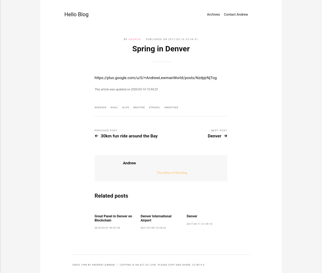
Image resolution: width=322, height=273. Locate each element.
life (126, 107)
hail (115, 107)
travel (155, 107)
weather (172, 107)
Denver (101, 107)
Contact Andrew (236, 14)
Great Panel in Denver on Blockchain (113, 218)
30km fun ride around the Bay (129, 136)
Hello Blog (76, 14)
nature (140, 107)
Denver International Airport (156, 218)
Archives (213, 14)
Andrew (135, 39)
